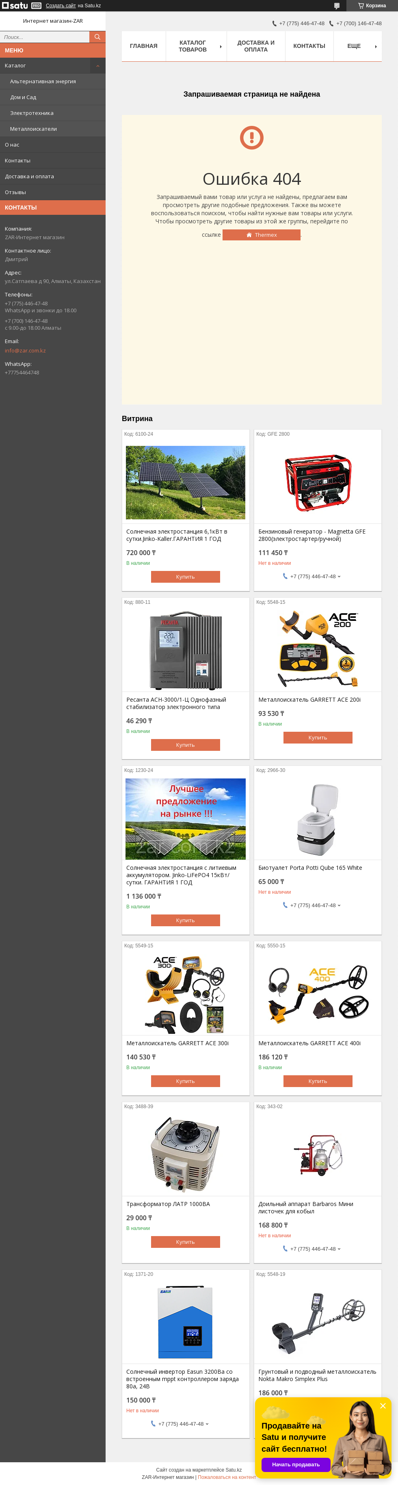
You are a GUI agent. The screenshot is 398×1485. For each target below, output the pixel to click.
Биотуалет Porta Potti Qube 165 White (310, 867)
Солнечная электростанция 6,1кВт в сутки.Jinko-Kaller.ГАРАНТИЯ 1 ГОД (176, 535)
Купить (185, 576)
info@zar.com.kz (25, 350)
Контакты (17, 160)
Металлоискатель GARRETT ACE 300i (177, 1043)
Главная (144, 46)
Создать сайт (61, 6)
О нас (12, 144)
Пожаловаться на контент (227, 1477)
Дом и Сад (23, 97)
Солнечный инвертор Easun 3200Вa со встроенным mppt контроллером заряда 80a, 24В (182, 1379)
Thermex (266, 234)
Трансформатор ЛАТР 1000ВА (168, 1204)
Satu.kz (233, 1470)
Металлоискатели (33, 128)
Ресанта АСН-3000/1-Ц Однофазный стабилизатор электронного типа (176, 703)
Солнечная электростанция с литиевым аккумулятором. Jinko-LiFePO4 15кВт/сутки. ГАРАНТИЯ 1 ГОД (181, 875)
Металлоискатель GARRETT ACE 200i (309, 699)
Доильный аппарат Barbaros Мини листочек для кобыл (305, 1207)
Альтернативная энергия (43, 81)
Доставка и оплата (29, 176)
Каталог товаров (193, 46)
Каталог (15, 65)
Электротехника (32, 113)
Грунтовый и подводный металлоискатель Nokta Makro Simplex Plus (317, 1375)
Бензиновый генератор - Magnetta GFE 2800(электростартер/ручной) (312, 535)
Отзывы (15, 192)
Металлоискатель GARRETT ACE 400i (309, 1043)
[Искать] (97, 37)
